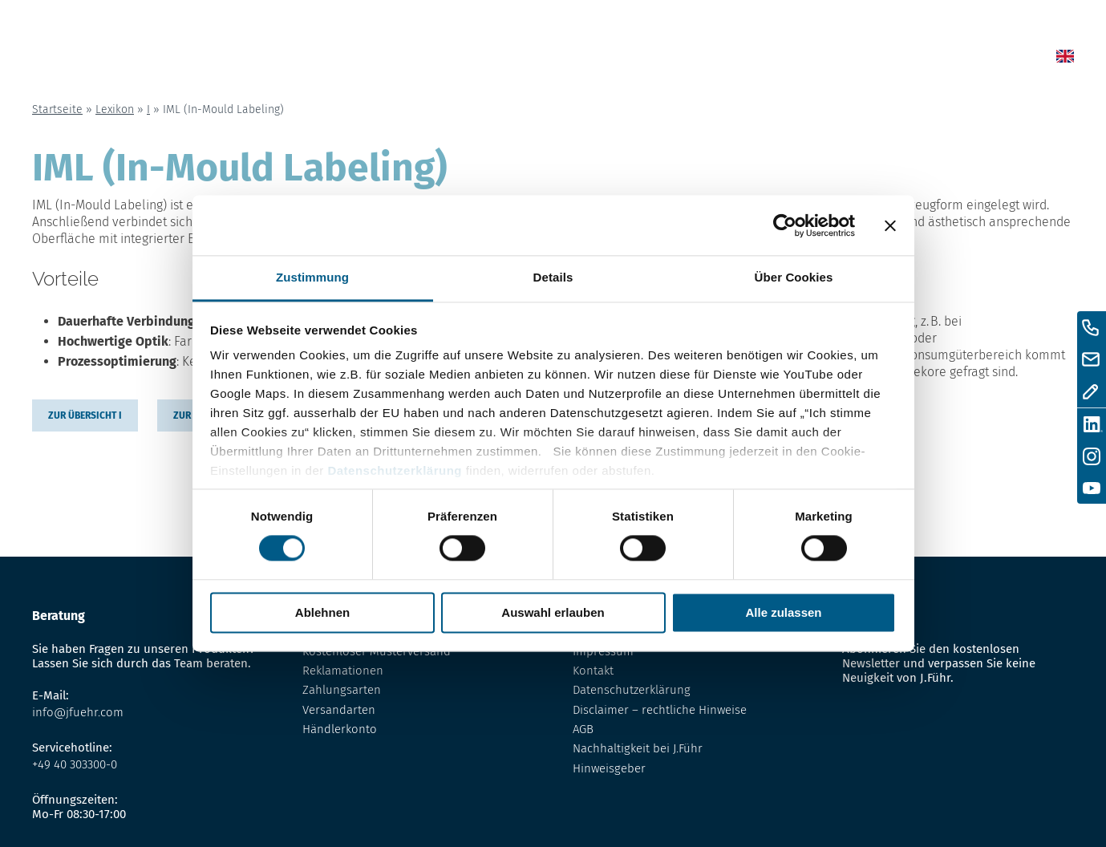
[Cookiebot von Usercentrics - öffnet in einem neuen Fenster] (785, 225)
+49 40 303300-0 (74, 764)
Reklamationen (342, 670)
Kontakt (883, 59)
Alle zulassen (783, 612)
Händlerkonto (339, 729)
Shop (665, 59)
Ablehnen (322, 612)
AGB (583, 729)
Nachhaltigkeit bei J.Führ (638, 748)
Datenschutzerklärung (394, 470)
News (610, 59)
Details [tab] (553, 277)
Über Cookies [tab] (794, 277)
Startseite (57, 109)
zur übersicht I (85, 415)
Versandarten (338, 710)
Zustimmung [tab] (312, 277)
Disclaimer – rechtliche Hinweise (660, 710)
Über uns (805, 59)
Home (554, 59)
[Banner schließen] (890, 225)
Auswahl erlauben (552, 612)
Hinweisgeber (609, 768)
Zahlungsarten (341, 690)
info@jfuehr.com (78, 712)
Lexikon (728, 59)
